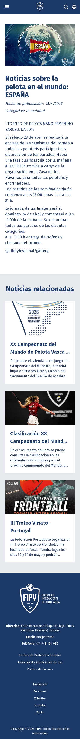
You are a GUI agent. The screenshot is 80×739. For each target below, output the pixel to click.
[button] (7, 7)
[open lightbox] (40, 45)
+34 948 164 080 (40, 643)
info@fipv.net (40, 637)
